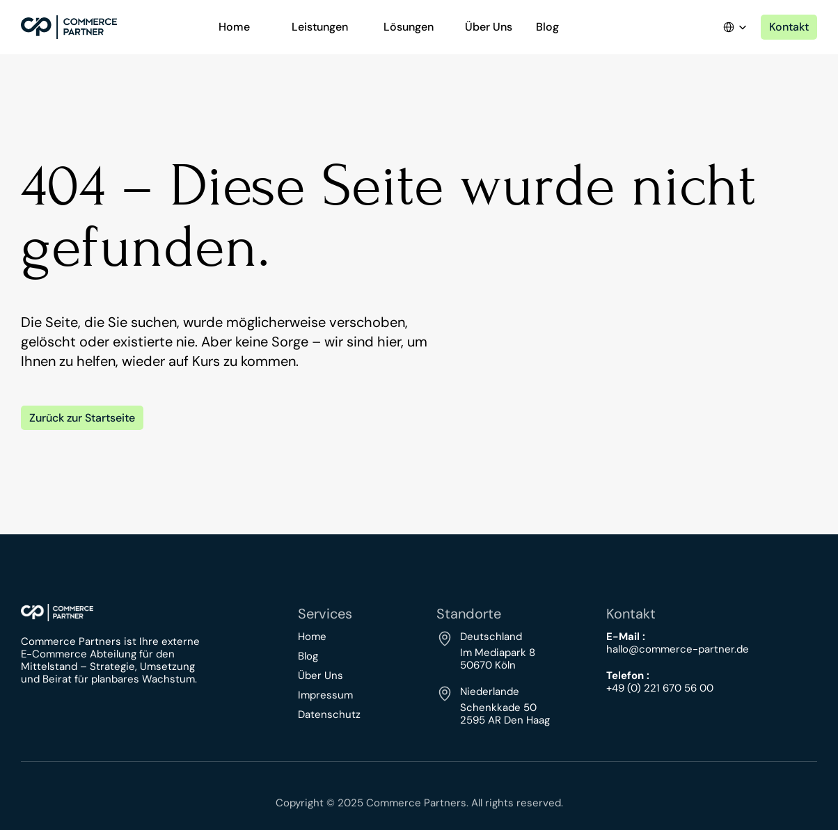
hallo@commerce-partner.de (677, 649)
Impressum (325, 695)
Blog (308, 656)
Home (312, 637)
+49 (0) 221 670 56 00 (659, 688)
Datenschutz (329, 714)
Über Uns (320, 676)
